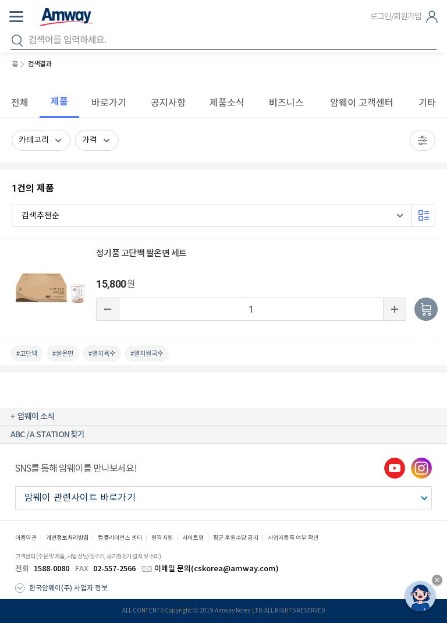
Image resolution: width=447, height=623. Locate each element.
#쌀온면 (62, 353)
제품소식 (227, 102)
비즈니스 (286, 102)
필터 (422, 140)
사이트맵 (193, 537)
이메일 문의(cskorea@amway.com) (216, 569)
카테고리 (34, 140)
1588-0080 (51, 569)
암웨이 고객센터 (361, 102)
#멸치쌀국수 (146, 353)
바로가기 (108, 102)
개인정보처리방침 (67, 537)
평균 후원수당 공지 (235, 537)
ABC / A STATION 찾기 (47, 435)
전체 (20, 102)
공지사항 (168, 102)
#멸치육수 (101, 353)
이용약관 (26, 537)
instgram (421, 468)
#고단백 (26, 353)
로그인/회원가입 (395, 17)
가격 (89, 140)
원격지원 (162, 537)
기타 (427, 102)
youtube (394, 468)
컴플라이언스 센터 (120, 537)
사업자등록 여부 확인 (293, 537)
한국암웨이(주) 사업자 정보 (68, 588)
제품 (59, 101)
